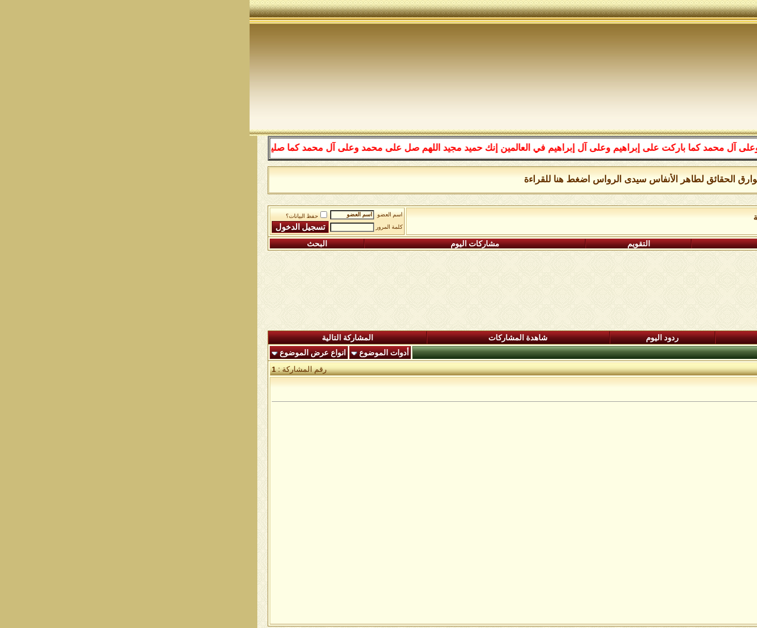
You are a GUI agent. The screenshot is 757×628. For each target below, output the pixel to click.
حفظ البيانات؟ (57, 216)
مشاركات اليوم (225, 244)
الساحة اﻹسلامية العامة (612, 217)
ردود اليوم (412, 338)
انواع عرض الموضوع (63, 353)
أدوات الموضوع (134, 353)
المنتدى (697, 338)
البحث (67, 244)
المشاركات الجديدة (561, 338)
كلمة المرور (139, 227)
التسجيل (673, 244)
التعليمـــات (526, 244)
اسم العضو (140, 214)
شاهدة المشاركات (268, 338)
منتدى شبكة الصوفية (691, 217)
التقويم (389, 244)
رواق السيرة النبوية (535, 217)
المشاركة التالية (97, 338)
